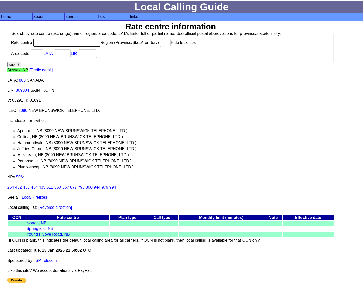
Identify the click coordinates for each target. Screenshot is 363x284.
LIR (74, 53)
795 (81, 187)
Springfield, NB (39, 228)
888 (22, 80)
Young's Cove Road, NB (48, 234)
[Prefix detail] (41, 70)
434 (34, 187)
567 (65, 187)
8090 (22, 110)
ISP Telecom (45, 260)
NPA (11, 177)
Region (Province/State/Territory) (135, 42)
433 (26, 187)
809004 (22, 90)
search (72, 16)
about (38, 16)
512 (50, 187)
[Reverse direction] (55, 207)
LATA (48, 53)
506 (19, 177)
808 (89, 187)
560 (57, 187)
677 (73, 187)
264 (10, 187)
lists (101, 16)
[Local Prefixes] (34, 197)
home (6, 16)
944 (97, 187)
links (134, 16)
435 (42, 187)
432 (18, 187)
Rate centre (55, 42)
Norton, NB (36, 223)
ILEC (11, 110)
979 (105, 187)
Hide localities (186, 42)
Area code (27, 53)
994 (112, 187)
